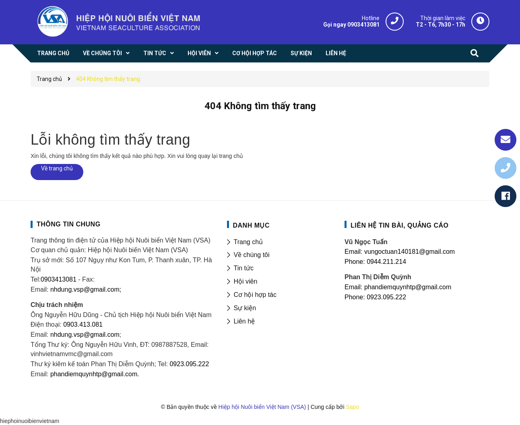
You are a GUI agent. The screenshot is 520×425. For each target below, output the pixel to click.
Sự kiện (245, 308)
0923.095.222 (189, 364)
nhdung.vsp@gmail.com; (85, 289)
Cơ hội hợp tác (255, 294)
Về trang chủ (57, 168)
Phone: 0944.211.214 (375, 261)
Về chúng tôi (252, 254)
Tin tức (244, 268)
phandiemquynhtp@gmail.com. (94, 374)
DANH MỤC (251, 225)
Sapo (352, 407)
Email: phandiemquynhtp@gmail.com (398, 287)
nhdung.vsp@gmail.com (85, 334)
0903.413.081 (83, 324)
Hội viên (246, 281)
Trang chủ (248, 241)
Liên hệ (244, 321)
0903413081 (58, 279)
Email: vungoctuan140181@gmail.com (400, 251)
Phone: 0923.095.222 (375, 297)
